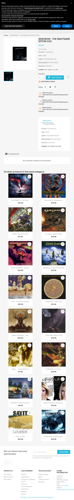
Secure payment (26, 486)
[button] (71, 3)
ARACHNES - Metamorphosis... (20, 403)
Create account (43, 479)
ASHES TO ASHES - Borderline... (53, 403)
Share (45, 87)
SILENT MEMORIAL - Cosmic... (20, 268)
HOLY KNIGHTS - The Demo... (20, 200)
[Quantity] (40, 77)
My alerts (41, 482)
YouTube (10, 462)
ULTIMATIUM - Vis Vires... (54, 369)
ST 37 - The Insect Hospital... (20, 301)
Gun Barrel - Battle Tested (53, 234)
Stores (23, 494)
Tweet (50, 87)
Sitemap (23, 491)
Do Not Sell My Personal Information (12, 15)
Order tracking (43, 474)
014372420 (65, 486)
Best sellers (8, 479)
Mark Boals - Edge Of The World (53, 268)
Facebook (6, 462)
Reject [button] (56, 26)
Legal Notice (25, 477)
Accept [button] (67, 26)
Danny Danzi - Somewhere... (53, 200)
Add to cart (55, 77)
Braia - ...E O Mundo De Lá (20, 369)
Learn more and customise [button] (13, 26)
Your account (44, 471)
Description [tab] (47, 120)
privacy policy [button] (32, 19)
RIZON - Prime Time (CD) (20, 234)
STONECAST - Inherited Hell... (53, 436)
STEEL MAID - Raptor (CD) (53, 335)
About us (24, 484)
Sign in (40, 477)
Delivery (23, 474)
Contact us (25, 489)
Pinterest (55, 87)
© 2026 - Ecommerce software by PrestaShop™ (37, 497)
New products (8, 477)
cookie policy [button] (59, 8)
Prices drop (7, 474)
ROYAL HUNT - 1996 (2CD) (53, 301)
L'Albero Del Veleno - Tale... (20, 335)
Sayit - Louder (20, 436)
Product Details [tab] (48, 124)
